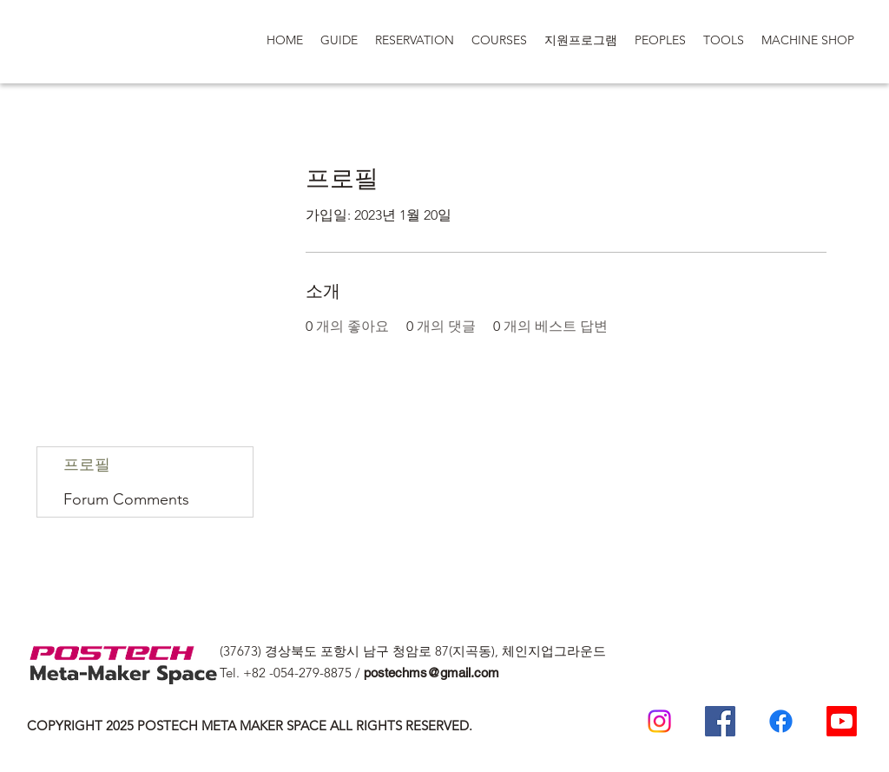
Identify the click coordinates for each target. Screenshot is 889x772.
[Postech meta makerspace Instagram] (659, 721)
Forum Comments (126, 499)
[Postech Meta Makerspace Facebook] (720, 721)
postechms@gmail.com (431, 672)
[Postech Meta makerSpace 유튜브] (841, 721)
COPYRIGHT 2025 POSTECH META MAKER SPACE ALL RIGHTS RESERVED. (249, 725)
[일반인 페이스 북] (781, 721)
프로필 (86, 464)
